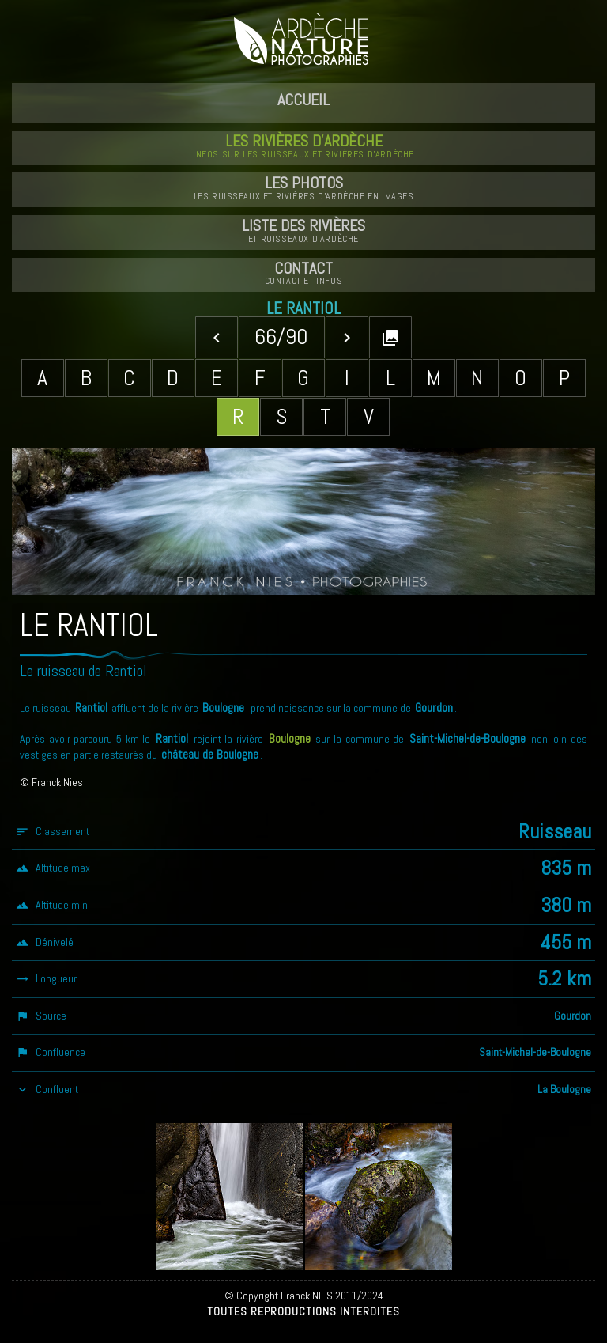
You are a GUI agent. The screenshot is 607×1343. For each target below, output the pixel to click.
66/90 (281, 336)
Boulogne (290, 739)
